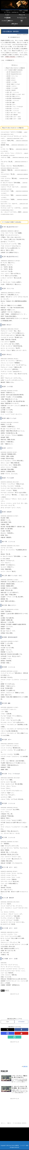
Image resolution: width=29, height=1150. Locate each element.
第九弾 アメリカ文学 (12, 88)
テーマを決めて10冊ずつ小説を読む (14, 70)
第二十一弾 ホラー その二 (14, 112)
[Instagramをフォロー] (7, 1033)
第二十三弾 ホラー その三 (14, 116)
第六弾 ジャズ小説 (12, 82)
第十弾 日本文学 (11, 90)
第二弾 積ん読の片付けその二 (14, 74)
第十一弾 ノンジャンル (13, 92)
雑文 (2, 990)
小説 (7, 990)
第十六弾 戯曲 (10, 102)
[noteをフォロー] (14, 1037)
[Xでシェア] (7, 1021)
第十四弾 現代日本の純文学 (14, 98)
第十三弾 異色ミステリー (13, 96)
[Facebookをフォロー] (21, 1029)
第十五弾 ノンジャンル (13, 100)
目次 (13, 65)
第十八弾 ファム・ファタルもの (15, 106)
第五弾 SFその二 (11, 80)
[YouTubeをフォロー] (21, 1033)
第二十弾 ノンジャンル (13, 110)
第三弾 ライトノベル (12, 76)
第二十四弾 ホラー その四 (14, 118)
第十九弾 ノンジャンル (13, 108)
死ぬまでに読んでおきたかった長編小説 (15, 68)
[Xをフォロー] (7, 1029)
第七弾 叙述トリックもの (13, 84)
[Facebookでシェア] (21, 1021)
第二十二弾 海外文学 (12, 114)
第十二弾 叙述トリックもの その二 (16, 94)
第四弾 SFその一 (11, 78)
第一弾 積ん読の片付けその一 (14, 72)
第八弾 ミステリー (12, 86)
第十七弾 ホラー (11, 104)
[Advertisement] (14, 1005)
